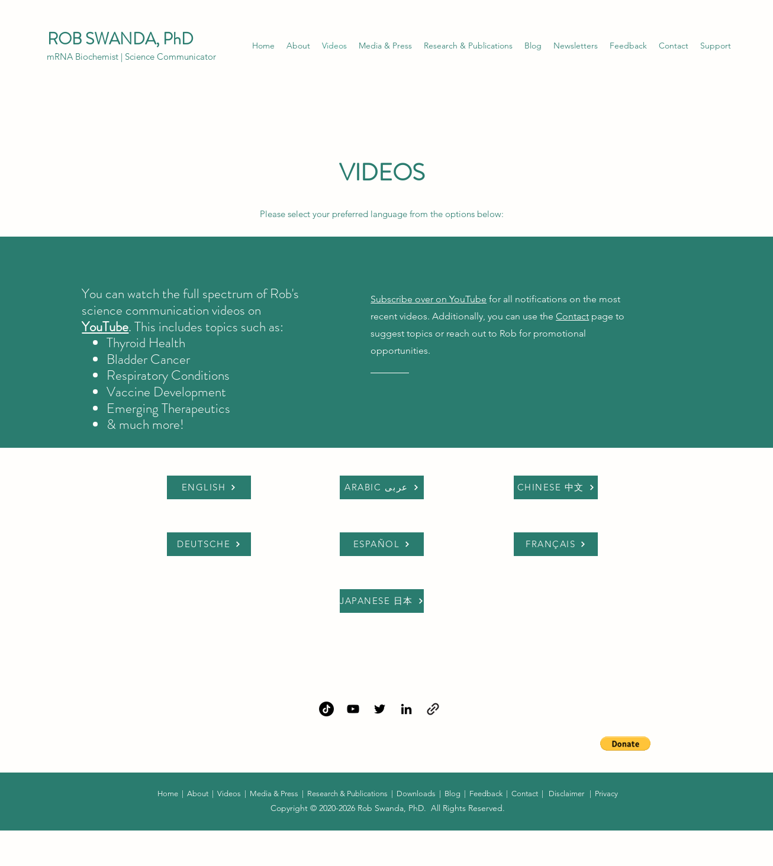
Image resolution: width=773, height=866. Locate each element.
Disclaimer (566, 793)
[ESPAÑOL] (382, 544)
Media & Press (274, 793)
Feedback (486, 793)
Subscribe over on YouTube (429, 299)
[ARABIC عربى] (382, 487)
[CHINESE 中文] (556, 487)
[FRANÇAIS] (556, 544)
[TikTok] (326, 709)
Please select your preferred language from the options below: (382, 213)
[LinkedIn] (406, 709)
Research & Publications (347, 793)
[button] (575, 45)
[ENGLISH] (209, 487)
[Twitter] (379, 709)
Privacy (606, 793)
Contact (572, 316)
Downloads (417, 793)
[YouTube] (353, 709)
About (197, 793)
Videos (229, 793)
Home (168, 793)
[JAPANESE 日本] (382, 601)
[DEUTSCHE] (209, 544)
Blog (452, 793)
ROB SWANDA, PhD (122, 39)
